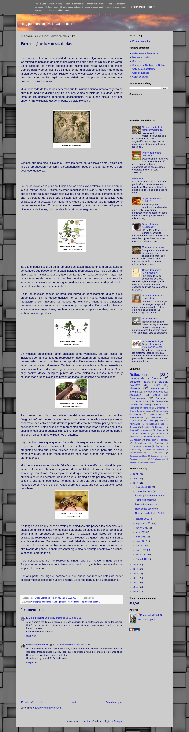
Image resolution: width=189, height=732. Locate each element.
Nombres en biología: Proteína (150, 513)
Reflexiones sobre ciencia (145, 53)
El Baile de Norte (35, 618)
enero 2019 (142, 559)
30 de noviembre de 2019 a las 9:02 (63, 618)
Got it (151, 7)
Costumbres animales (159, 456)
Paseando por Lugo (142, 41)
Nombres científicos (139, 433)
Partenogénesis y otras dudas (150, 495)
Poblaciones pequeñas (140, 446)
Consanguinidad (137, 398)
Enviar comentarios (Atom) (48, 707)
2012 (136, 591)
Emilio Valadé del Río (37, 644)
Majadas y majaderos (153, 247)
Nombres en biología (141, 404)
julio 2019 (141, 532)
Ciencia (156, 395)
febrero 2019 (142, 554)
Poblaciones (162, 398)
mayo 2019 (142, 541)
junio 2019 (141, 536)
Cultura (155, 385)
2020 (136, 478)
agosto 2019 (142, 527)
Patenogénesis (59, 602)
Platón (152, 462)
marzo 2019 (142, 550)
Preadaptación (136, 417)
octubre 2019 (143, 519)
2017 (136, 569)
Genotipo (160, 430)
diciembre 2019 (144, 487)
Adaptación (135, 395)
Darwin (159, 401)
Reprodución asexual (90, 602)
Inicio (74, 702)
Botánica (133, 427)
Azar (162, 404)
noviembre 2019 (144, 491)
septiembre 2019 (144, 523)
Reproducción (73, 602)
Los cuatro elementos (146, 504)
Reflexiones (139, 375)
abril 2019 (141, 545)
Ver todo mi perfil (146, 619)
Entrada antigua (114, 702)
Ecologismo (140, 443)
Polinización (134, 424)
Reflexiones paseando (146, 508)
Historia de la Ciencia (145, 378)
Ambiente (160, 450)
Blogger (118, 721)
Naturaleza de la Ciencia (141, 421)
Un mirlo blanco (150, 318)
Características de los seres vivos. (146, 453)
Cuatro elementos (139, 459)
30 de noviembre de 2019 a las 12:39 (71, 644)
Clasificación (135, 440)
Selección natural (140, 381)
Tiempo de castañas (145, 500)
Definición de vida (158, 459)
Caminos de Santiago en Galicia (148, 65)
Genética (159, 443)
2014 (136, 582)
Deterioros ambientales (140, 408)
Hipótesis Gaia (156, 414)
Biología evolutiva (141, 57)
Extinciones (160, 408)
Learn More (138, 7)
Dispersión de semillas (157, 440)
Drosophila (160, 427)
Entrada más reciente (32, 702)
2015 (136, 578)
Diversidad (146, 427)
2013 (136, 587)
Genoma (143, 462)
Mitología (135, 388)
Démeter (132, 462)
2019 (136, 483)
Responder (31, 635)
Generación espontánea (140, 430)
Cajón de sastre (140, 76)
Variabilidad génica (155, 424)
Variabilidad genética (154, 437)
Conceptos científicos (41, 602)
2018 (136, 564)
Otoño (162, 421)
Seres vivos (138, 61)
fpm (89, 721)
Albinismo (147, 450)
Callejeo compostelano (143, 69)
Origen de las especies (140, 411)
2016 (136, 573)
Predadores (157, 417)
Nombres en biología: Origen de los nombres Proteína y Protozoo (153, 344)
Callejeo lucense (140, 73)
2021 (136, 474)
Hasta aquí (137, 178)
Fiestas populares (153, 391)
